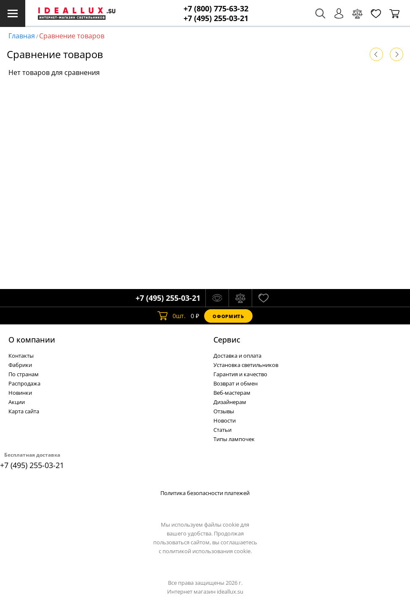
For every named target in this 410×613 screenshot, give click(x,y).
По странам (23, 374)
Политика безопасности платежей (205, 493)
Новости (224, 420)
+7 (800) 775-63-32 (216, 8)
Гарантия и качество (240, 374)
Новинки (20, 392)
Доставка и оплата (237, 355)
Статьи (222, 430)
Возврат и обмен (235, 383)
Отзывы (223, 411)
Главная (21, 35)
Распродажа (24, 383)
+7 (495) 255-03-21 (216, 18)
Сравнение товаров (71, 35)
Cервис (226, 340)
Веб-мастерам (231, 392)
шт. (171, 316)
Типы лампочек (234, 439)
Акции (16, 402)
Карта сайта (23, 411)
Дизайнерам (229, 402)
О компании (31, 340)
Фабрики (20, 365)
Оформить (228, 316)
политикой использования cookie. (207, 551)
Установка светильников (245, 365)
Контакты (21, 355)
